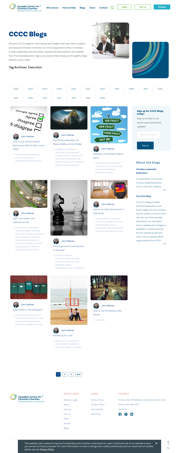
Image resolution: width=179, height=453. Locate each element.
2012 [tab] (59, 98)
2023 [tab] (59, 88)
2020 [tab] (102, 88)
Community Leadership (65, 149)
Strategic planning (104, 231)
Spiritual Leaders (73, 347)
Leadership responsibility (27, 240)
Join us (67, 414)
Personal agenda (31, 250)
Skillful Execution (113, 166)
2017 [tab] (146, 88)
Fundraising (20, 161)
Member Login (71, 400)
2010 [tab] (88, 98)
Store (92, 7)
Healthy (24, 234)
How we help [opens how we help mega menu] (69, 7)
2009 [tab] (102, 98)
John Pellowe (27, 136)
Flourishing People (24, 315)
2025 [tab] (30, 88)
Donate (67, 423)
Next (78, 374)
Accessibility (97, 409)
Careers (67, 409)
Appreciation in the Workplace (27, 309)
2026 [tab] (16, 88)
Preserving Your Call (62, 335)
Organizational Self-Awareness (70, 268)
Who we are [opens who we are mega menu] (52, 7)
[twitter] (126, 414)
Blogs (82, 7)
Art (79, 159)
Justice (72, 162)
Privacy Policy (98, 404)
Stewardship (71, 159)
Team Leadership (22, 318)
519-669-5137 (132, 404)
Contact (103, 7)
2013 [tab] (45, 98)
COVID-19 (19, 158)
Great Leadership (36, 234)
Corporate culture (104, 173)
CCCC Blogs (28, 34)
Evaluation (110, 169)
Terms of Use (97, 400)
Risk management (115, 228)
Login (124, 7)
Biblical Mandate (71, 165)
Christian (59, 153)
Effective (99, 166)
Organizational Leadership (27, 155)
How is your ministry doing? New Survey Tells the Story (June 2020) (28, 145)
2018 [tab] (131, 88)
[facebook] (120, 414)
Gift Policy (96, 414)
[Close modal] (156, 443)
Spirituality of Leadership (27, 228)
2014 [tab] (30, 98)
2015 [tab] (16, 98)
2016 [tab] (160, 88)
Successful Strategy (104, 222)
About (67, 404)
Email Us (122, 409)
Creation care (61, 162)
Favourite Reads (33, 321)
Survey (38, 161)
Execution (28, 158)
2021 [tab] (88, 88)
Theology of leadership (26, 243)
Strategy (31, 161)
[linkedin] (131, 414)
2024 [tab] (44, 88)
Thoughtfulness (63, 259)
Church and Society (73, 156)
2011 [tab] (74, 98)
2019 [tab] (117, 88)
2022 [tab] (73, 88)
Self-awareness (22, 237)
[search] (112, 8)
